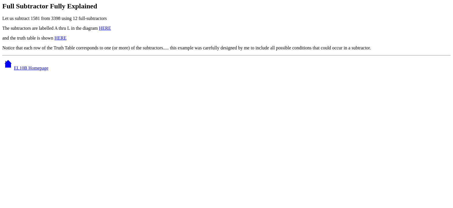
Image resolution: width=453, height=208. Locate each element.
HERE (105, 28)
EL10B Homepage (25, 68)
